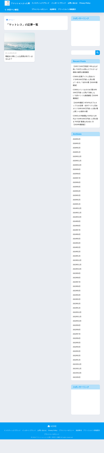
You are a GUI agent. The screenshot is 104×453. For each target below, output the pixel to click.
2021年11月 (77, 382)
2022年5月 (77, 355)
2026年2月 (77, 152)
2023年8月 (77, 287)
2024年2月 (77, 260)
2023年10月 (77, 278)
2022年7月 (77, 346)
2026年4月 (77, 143)
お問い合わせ (77, 3)
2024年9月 (77, 228)
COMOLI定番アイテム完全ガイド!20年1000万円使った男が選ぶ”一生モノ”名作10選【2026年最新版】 (85, 81)
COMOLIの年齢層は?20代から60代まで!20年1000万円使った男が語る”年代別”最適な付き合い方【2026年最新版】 (85, 123)
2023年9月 (77, 282)
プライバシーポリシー (44, 9)
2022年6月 (77, 350)
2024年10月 (77, 224)
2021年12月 (77, 377)
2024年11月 (77, 219)
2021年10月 (77, 386)
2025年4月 (77, 197)
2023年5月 (77, 301)
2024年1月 (77, 264)
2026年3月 (77, 147)
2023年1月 (77, 318)
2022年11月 (77, 328)
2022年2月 (77, 368)
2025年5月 (77, 192)
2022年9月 (77, 337)
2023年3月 (77, 310)
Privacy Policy (89, 3)
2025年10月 (77, 170)
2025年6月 (77, 188)
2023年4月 (77, 305)
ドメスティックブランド (45, 3)
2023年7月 (77, 291)
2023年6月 (77, 296)
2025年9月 (77, 174)
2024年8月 (77, 233)
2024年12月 (77, 215)
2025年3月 (77, 201)
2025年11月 (77, 165)
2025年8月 (77, 179)
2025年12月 (77, 161)
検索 (97, 52)
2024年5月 (77, 246)
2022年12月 (77, 323)
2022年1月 (77, 373)
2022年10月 (77, 332)
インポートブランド (63, 3)
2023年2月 (77, 314)
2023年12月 (77, 269)
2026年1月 (77, 156)
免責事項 (57, 9)
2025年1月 (77, 210)
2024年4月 (77, 251)
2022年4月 (77, 359)
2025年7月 (77, 183)
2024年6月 (77, 242)
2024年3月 (77, 255)
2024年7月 (77, 237)
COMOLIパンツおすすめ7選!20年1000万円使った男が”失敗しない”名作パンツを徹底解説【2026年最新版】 (85, 95)
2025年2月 (77, 206)
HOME (52, 439)
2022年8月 (77, 341)
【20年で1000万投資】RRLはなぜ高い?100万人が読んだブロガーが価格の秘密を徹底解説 (85, 69)
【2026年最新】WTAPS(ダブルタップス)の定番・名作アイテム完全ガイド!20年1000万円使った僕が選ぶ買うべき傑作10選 (85, 109)
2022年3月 (77, 364)
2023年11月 (77, 273)
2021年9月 (77, 391)
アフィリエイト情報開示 (71, 9)
